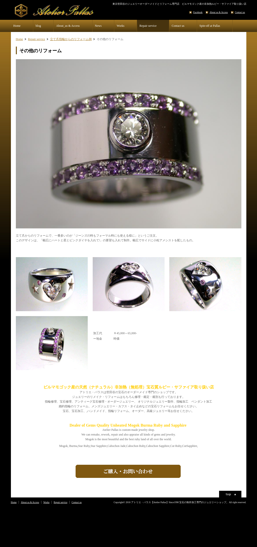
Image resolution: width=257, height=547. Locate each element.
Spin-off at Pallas (210, 25)
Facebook (197, 12)
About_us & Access (68, 25)
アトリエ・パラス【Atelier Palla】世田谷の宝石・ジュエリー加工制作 (60, 10)
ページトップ (230, 494)
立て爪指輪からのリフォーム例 (71, 39)
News (98, 25)
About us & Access (219, 12)
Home (17, 25)
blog (38, 25)
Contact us (240, 12)
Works (120, 25)
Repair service (148, 25)
